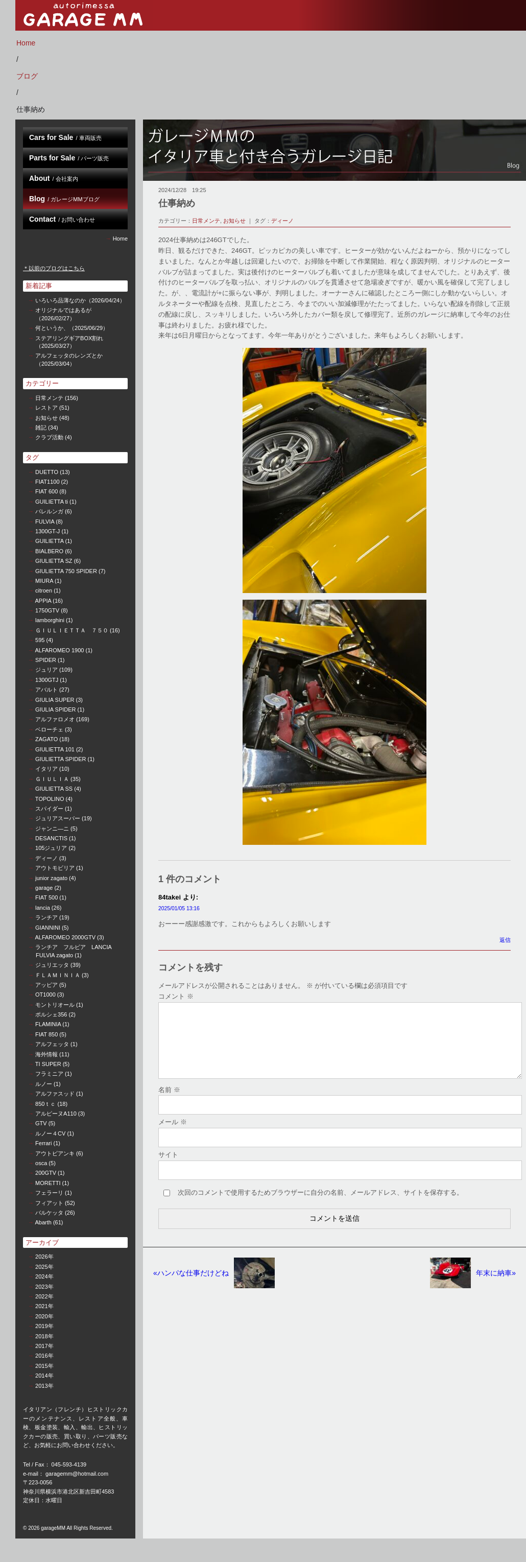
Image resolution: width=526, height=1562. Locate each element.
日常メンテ (49, 398)
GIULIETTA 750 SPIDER (66, 571)
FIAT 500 (46, 897)
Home (25, 43)
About (53, 178)
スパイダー (49, 809)
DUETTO (46, 472)
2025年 (44, 1267)
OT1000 (45, 994)
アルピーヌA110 (56, 1113)
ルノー (43, 1084)
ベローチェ (49, 729)
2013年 (44, 1386)
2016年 (44, 1356)
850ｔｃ (45, 1104)
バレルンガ (49, 511)
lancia (42, 908)
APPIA (43, 601)
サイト (168, 1167)
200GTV (45, 1173)
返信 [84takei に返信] (505, 940)
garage (44, 888)
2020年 (44, 1316)
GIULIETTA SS (54, 789)
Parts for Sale (69, 158)
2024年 (44, 1276)
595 (39, 640)
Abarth (43, 1222)
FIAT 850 (46, 1034)
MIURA (44, 581)
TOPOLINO (49, 799)
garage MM (84, 15)
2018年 (44, 1336)
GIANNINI (47, 928)
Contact (62, 219)
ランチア (46, 917)
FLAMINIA (48, 1024)
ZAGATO (46, 739)
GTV (41, 1123)
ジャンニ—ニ (52, 828)
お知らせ (46, 418)
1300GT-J (47, 531)
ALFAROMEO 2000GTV (65, 937)
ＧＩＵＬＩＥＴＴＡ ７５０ (71, 630)
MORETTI (48, 1183)
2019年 (44, 1326)
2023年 (44, 1287)
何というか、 (71, 328)
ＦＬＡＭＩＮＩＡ (57, 975)
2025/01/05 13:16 (179, 908)
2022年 (44, 1296)
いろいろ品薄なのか (80, 300)
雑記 (40, 427)
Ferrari (43, 1143)
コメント (176, 996)
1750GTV (47, 610)
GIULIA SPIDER (55, 709)
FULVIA (44, 521)
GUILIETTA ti (51, 502)
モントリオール (55, 1005)
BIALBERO (49, 551)
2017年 (44, 1346)
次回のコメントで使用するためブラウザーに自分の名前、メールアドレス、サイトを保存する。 (320, 1205)
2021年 (44, 1306)
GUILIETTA (49, 541)
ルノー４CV (50, 1133)
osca (41, 1163)
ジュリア (46, 670)
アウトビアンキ (55, 1153)
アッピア (46, 985)
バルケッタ (49, 1213)
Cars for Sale (65, 137)
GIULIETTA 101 (55, 749)
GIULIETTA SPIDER (60, 759)
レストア (46, 408)
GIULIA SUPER (54, 700)
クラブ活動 (49, 437)
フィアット (49, 1203)
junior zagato (51, 878)
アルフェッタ (52, 1044)
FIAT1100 (47, 482)
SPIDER (45, 660)
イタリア (46, 769)
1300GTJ (46, 680)
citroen (43, 590)
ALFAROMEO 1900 (59, 650)
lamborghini (49, 620)
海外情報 (46, 1054)
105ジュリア (51, 848)
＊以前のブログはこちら (54, 268)
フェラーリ (49, 1193)
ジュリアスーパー (57, 818)
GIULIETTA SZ (54, 561)
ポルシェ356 (51, 1014)
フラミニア (49, 1074)
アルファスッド (55, 1094)
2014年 (44, 1375)
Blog (64, 199)
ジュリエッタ (52, 965)
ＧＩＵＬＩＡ (52, 779)
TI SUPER (48, 1064)
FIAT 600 (46, 491)
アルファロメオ (55, 719)
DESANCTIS (51, 838)
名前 (169, 1102)
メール (172, 1134)
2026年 (44, 1256)
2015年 (44, 1366)
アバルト (46, 690)
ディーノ (46, 858)
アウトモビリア (55, 868)
